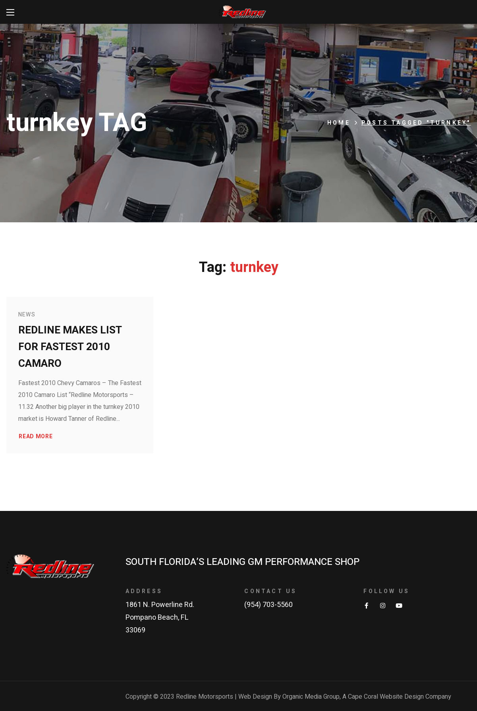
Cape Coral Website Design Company (399, 696)
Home (338, 123)
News (27, 314)
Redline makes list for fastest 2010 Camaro (70, 347)
